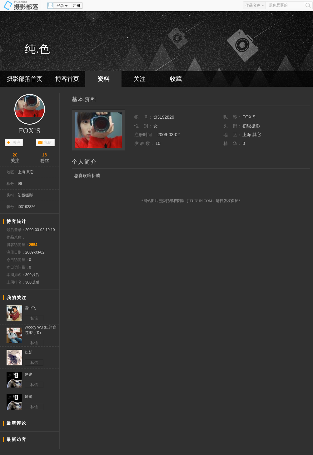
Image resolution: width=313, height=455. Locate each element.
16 (44, 154)
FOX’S (29, 130)
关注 (140, 79)
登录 (60, 5)
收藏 (176, 79)
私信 (48, 142)
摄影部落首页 (24, 79)
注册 (76, 5)
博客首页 (67, 79)
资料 (103, 79)
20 (14, 154)
